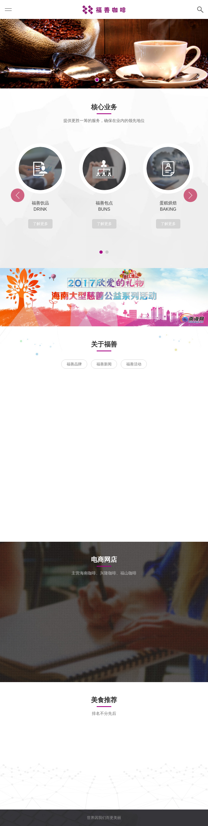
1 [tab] (97, 79)
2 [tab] (104, 79)
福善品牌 (74, 364)
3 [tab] (111, 79)
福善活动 (133, 364)
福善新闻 (104, 364)
